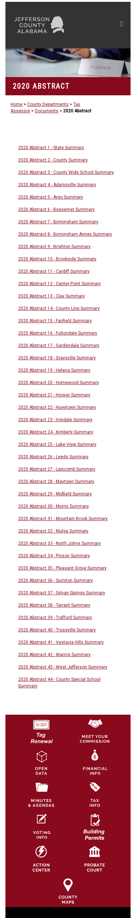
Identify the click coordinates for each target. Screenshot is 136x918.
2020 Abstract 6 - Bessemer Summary (56, 209)
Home (16, 104)
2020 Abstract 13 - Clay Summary (51, 296)
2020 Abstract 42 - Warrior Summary (54, 654)
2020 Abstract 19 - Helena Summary (54, 370)
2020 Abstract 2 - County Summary (53, 160)
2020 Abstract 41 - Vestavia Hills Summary (61, 642)
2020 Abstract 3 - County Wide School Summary (66, 172)
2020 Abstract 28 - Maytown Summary (56, 481)
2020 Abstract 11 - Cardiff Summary (54, 271)
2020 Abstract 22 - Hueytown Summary (57, 407)
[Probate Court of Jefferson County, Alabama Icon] (95, 858)
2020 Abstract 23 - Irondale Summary (55, 419)
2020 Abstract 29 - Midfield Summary (55, 493)
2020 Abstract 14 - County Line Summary (59, 308)
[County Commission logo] (95, 730)
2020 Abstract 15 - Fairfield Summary (55, 320)
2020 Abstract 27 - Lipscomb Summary (56, 469)
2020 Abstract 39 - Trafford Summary (55, 617)
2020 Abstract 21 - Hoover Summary (54, 395)
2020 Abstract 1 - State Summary (51, 147)
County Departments (48, 104)
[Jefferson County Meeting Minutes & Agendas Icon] (41, 794)
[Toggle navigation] (122, 25)
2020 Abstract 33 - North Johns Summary (59, 543)
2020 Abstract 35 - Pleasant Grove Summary (62, 568)
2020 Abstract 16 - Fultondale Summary (57, 333)
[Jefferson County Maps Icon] (68, 890)
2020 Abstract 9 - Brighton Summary (54, 246)
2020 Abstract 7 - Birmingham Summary (58, 221)
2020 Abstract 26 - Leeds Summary (53, 456)
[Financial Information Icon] (95, 762)
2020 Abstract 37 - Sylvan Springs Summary (61, 592)
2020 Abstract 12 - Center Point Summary (59, 283)
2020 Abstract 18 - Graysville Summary (57, 357)
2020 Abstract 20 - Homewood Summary (58, 382)
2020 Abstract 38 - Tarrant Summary (54, 605)
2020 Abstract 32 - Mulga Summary (53, 531)
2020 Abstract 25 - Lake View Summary (57, 444)
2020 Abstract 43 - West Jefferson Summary (62, 667)
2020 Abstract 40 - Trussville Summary (57, 629)
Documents (46, 110)
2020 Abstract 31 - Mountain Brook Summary (63, 518)
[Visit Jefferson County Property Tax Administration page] (95, 794)
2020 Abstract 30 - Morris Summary (53, 506)
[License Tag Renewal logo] (41, 728)
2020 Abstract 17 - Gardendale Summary (58, 345)
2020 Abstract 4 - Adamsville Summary (57, 184)
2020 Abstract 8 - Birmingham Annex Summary (65, 234)
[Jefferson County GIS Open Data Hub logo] (41, 762)
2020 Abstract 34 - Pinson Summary (54, 555)
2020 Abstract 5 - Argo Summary (50, 197)
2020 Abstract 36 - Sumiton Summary (55, 580)
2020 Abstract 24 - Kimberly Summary (55, 432)
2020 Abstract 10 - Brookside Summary (57, 259)
